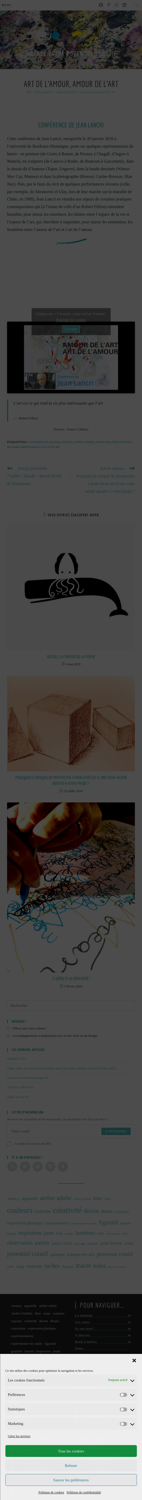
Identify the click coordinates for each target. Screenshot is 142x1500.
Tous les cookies (71, 1451)
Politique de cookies (51, 1492)
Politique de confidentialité (84, 1492)
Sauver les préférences (71, 1480)
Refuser (71, 1465)
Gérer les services (19, 1436)
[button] (134, 1360)
